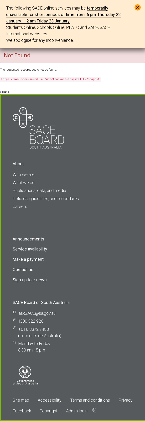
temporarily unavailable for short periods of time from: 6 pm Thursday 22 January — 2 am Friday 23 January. (63, 14)
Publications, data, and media (39, 190)
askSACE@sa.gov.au (37, 313)
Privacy (126, 400)
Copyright (48, 410)
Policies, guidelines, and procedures (46, 198)
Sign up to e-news (30, 279)
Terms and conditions (90, 400)
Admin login (81, 410)
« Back (4, 92)
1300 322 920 (30, 321)
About (18, 163)
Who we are (24, 174)
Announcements (28, 238)
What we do (24, 182)
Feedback (22, 410)
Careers (20, 206)
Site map (21, 400)
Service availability (30, 248)
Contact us (23, 269)
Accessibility (50, 400)
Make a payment (28, 259)
